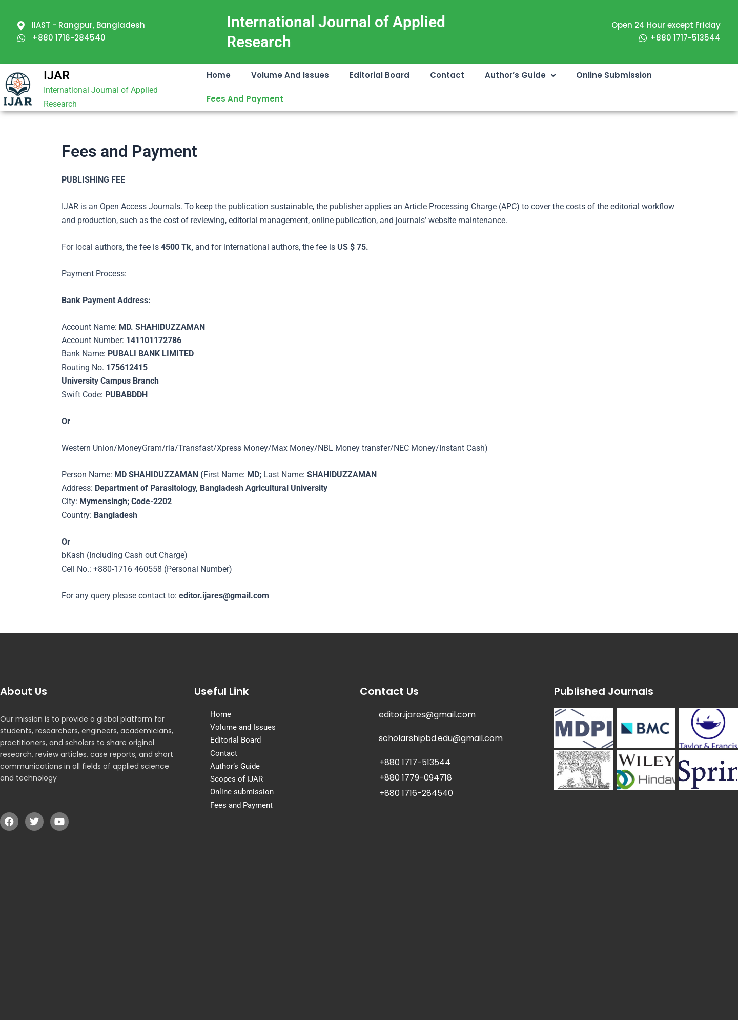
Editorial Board (379, 75)
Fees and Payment (245, 98)
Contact (447, 75)
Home (219, 75)
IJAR (57, 75)
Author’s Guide (520, 76)
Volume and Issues (290, 75)
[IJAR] (18, 89)
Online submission (614, 75)
